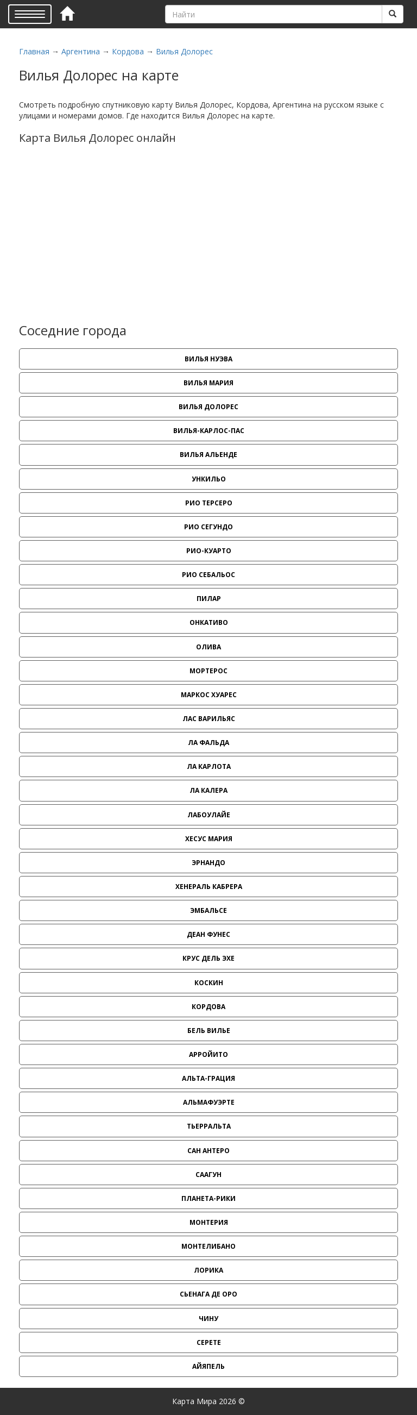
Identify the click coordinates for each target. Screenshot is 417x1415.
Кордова (128, 51)
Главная (34, 51)
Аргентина (80, 51)
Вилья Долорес (184, 51)
